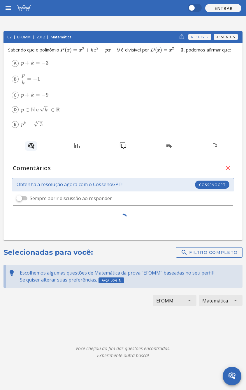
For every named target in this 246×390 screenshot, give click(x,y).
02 (9, 37)
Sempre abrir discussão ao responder (71, 198)
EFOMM (24, 37)
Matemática (61, 37)
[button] (223, 8)
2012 (41, 37)
